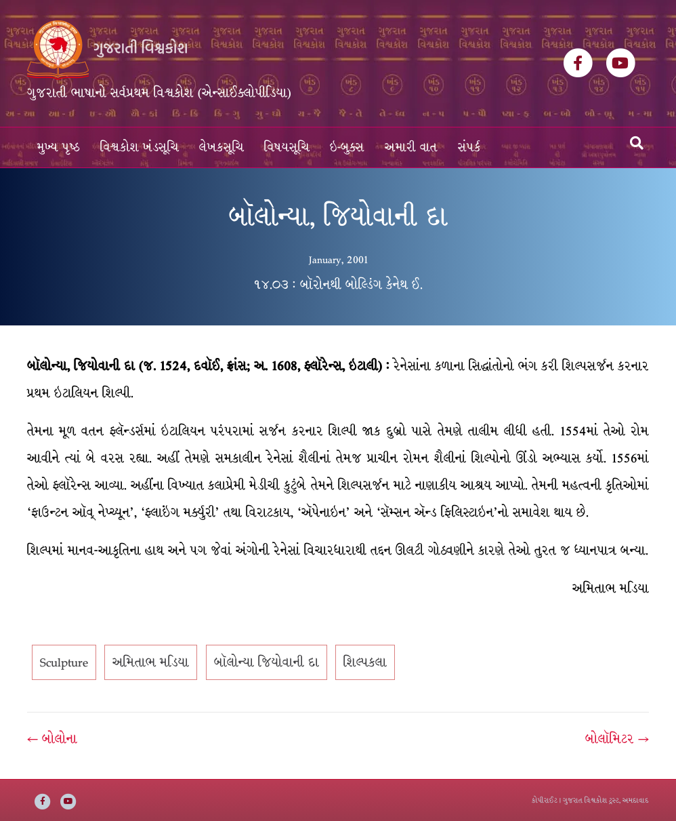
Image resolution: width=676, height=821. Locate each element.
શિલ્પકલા (365, 662)
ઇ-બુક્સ (347, 147)
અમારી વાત (411, 147)
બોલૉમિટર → (617, 738)
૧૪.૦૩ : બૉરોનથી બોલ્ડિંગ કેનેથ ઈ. (338, 284)
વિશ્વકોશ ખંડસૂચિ (139, 147)
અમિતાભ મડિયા (150, 662)
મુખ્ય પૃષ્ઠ (58, 147)
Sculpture (64, 662)
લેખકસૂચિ (221, 147)
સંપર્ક (469, 147)
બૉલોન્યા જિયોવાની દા (266, 662)
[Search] (637, 143)
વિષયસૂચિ (287, 147)
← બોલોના (52, 738)
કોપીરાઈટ (544, 800)
